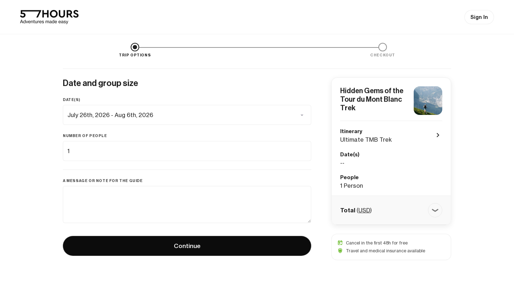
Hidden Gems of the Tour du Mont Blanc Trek (371, 99)
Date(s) (71, 99)
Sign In (479, 17)
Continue (187, 245)
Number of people (85, 135)
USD (364, 210)
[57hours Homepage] (49, 17)
